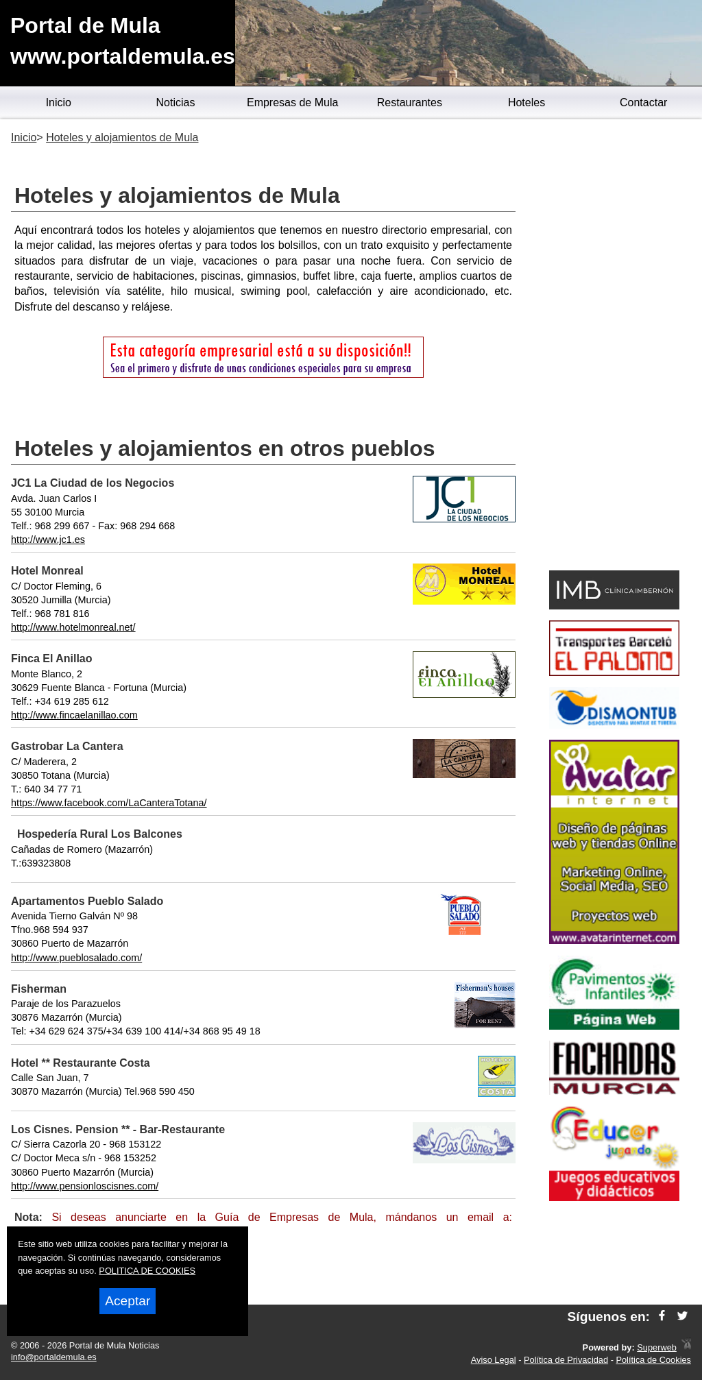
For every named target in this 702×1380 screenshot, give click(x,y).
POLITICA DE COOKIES (147, 1271)
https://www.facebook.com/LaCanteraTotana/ (109, 802)
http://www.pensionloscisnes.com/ (84, 1186)
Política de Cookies (653, 1360)
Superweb (657, 1347)
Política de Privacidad (566, 1360)
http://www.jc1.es (48, 539)
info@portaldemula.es (54, 1357)
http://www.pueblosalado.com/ (76, 957)
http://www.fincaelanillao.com (74, 715)
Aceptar (127, 1301)
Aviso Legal (493, 1360)
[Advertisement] (614, 347)
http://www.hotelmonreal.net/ (73, 627)
